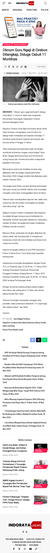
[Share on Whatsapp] (17, 67)
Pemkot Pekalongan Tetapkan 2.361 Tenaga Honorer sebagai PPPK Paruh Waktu (16, 500)
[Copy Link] (21, 67)
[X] (26, 532)
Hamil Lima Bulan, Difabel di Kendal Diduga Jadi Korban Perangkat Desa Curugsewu (15, 448)
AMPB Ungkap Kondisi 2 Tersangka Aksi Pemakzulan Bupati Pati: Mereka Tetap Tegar (16, 483)
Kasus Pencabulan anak (13, 329)
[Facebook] (23, 532)
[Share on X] (13, 67)
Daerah (7, 44)
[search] (45, 3)
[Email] (30, 549)
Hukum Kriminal (20, 44)
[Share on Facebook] (9, 67)
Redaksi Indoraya (12, 73)
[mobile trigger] (5, 3)
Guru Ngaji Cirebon (22, 319)
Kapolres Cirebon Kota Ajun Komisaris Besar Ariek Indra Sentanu (24, 324)
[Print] (25, 67)
